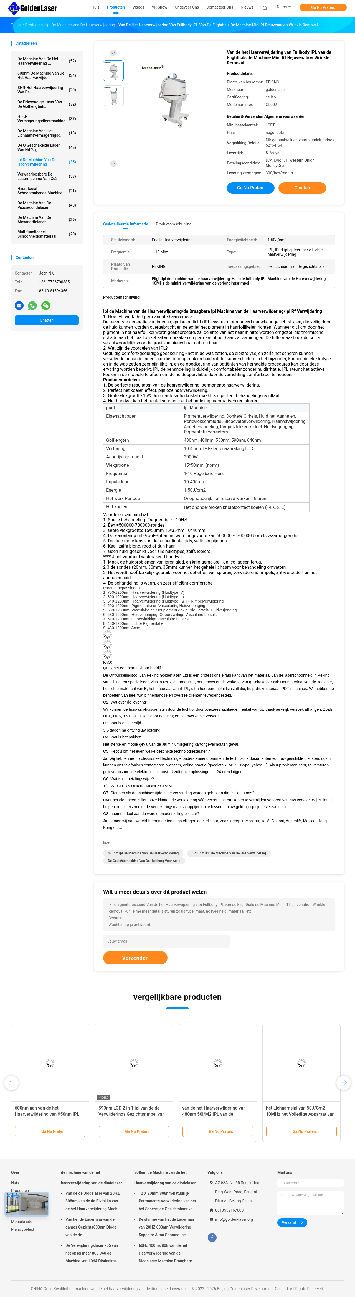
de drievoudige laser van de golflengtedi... (46, 104)
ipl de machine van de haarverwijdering (46, 162)
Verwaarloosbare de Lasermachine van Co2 (46, 176)
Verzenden (135, 958)
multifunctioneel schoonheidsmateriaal (46, 234)
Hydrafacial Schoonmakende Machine (46, 190)
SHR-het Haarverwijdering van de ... (46, 89)
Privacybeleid (22, 1229)
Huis (15, 1183)
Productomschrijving (174, 224)
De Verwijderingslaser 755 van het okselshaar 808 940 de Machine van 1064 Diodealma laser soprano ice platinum (91, 1254)
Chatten (47, 320)
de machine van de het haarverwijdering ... (46, 61)
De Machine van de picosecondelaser (46, 205)
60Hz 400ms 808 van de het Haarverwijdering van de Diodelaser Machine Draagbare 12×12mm (165, 1254)
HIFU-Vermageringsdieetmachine (46, 118)
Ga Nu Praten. (323, 7)
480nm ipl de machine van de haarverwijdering (143, 853)
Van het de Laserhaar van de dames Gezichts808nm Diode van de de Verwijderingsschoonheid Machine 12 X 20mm (90, 1228)
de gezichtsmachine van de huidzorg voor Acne (144, 861)
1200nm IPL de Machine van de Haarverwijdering (229, 853)
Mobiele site (21, 1221)
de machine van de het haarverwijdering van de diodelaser (91, 1177)
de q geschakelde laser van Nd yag (46, 147)
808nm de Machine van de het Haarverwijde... (46, 75)
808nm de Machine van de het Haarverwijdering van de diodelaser (165, 1177)
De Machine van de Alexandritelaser (46, 219)
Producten (20, 1190)
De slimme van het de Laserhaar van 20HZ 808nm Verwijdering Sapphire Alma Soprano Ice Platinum (166, 1228)
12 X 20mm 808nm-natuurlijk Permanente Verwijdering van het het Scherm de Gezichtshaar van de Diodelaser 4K (167, 1202)
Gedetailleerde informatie (125, 224)
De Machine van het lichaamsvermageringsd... (46, 133)
